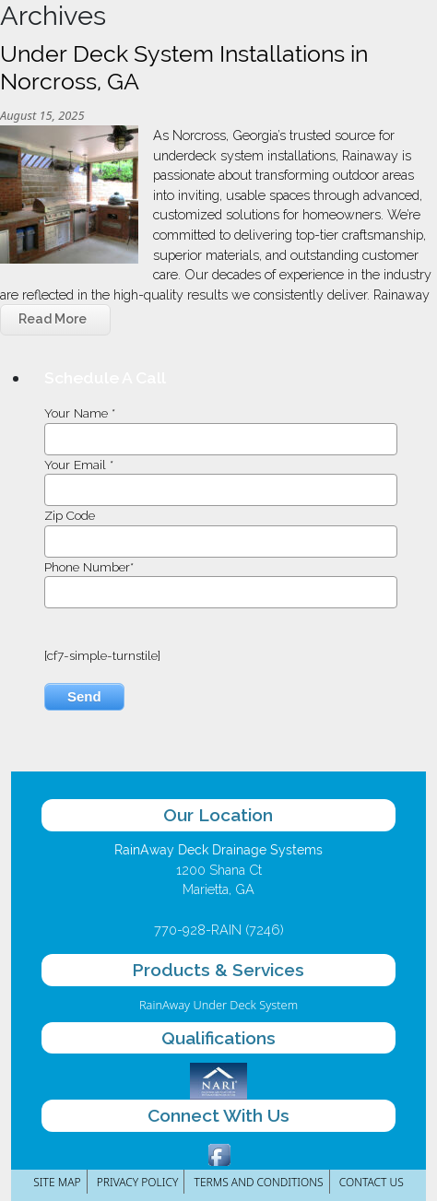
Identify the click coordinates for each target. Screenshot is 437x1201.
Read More (52, 319)
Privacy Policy (138, 1182)
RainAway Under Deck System (218, 1004)
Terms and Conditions (259, 1182)
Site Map (56, 1182)
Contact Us (371, 1182)
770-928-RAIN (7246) (219, 929)
